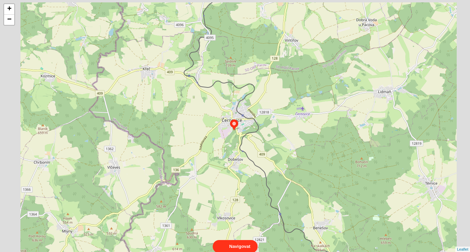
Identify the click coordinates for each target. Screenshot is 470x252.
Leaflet (462, 243)
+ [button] (9, 9)
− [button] (9, 20)
